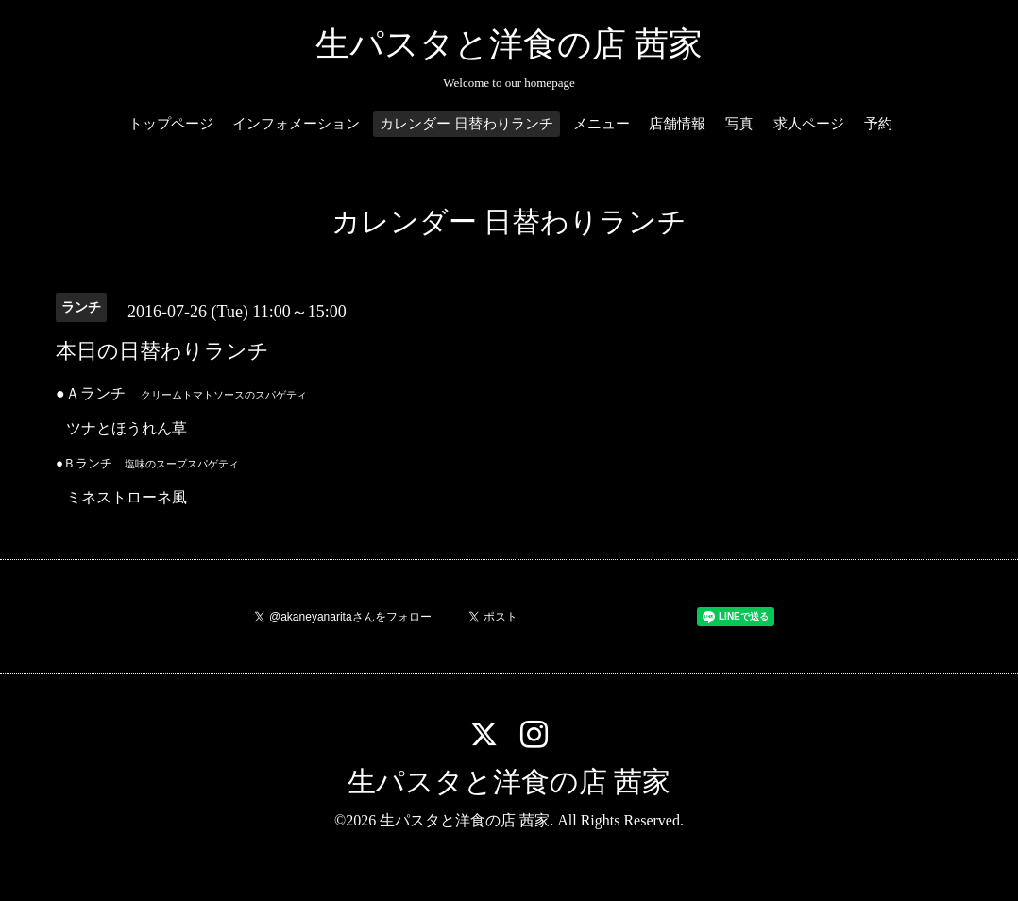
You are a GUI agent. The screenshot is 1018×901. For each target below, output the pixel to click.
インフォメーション (296, 123)
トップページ (170, 123)
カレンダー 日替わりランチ (466, 123)
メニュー (601, 123)
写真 (739, 123)
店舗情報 (677, 123)
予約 (878, 123)
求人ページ (808, 123)
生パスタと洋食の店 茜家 (509, 44)
